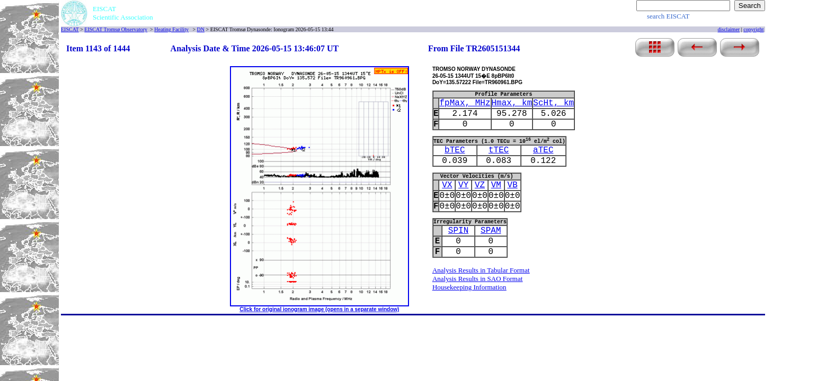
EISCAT (70, 29)
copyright (753, 29)
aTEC (543, 150)
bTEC (455, 150)
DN (201, 29)
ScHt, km (553, 103)
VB (513, 185)
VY (463, 185)
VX (447, 185)
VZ (480, 185)
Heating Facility (171, 29)
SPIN (458, 230)
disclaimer (729, 29)
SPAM (491, 230)
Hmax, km (512, 103)
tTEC (499, 150)
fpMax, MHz (464, 103)
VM (496, 185)
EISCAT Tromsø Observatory (115, 29)
